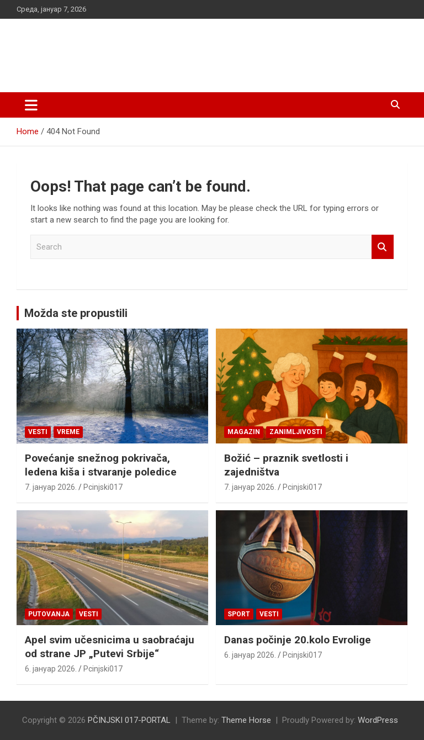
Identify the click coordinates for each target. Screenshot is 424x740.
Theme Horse (246, 720)
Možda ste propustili (76, 313)
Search (383, 247)
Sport (238, 614)
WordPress (378, 720)
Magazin (243, 432)
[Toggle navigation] (31, 105)
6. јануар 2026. (51, 668)
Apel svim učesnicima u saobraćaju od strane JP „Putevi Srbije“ (109, 646)
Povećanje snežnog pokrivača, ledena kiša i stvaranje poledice (101, 465)
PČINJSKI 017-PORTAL (133, 49)
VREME (68, 432)
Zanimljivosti (295, 432)
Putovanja (49, 614)
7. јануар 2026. (51, 487)
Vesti (37, 432)
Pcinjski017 (103, 487)
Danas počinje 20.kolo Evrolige (297, 639)
